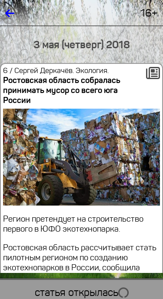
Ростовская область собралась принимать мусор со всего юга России (61, 90)
